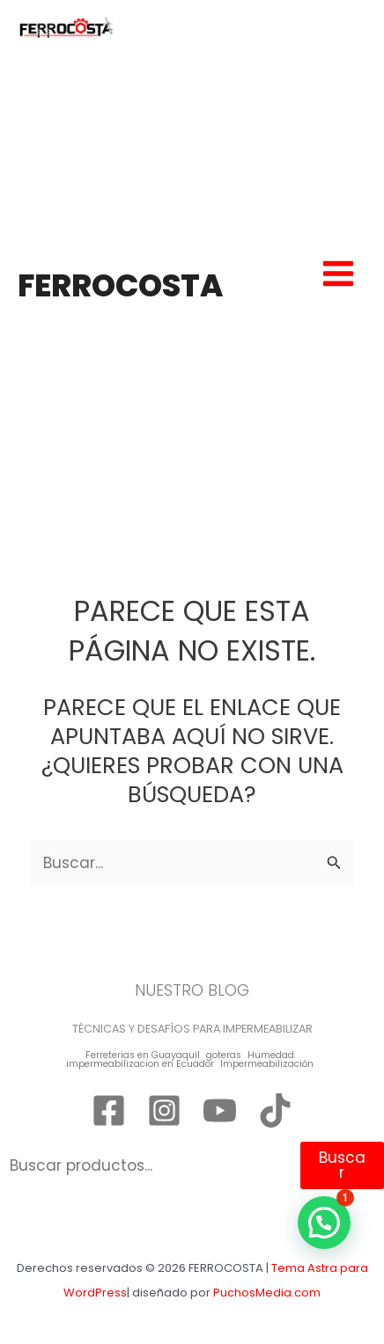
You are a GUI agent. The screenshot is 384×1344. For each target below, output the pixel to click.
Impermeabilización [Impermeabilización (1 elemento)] (267, 1065)
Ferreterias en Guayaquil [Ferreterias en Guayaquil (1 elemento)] (142, 1056)
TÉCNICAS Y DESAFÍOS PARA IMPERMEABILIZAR (192, 1028)
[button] (324, 1222)
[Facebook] (108, 1110)
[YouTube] (219, 1110)
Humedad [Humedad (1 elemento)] (270, 1056)
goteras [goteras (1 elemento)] (223, 1056)
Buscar (342, 1165)
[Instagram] (164, 1110)
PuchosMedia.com (267, 1292)
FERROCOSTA (120, 285)
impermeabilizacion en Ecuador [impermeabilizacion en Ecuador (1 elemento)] (140, 1065)
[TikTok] (275, 1110)
